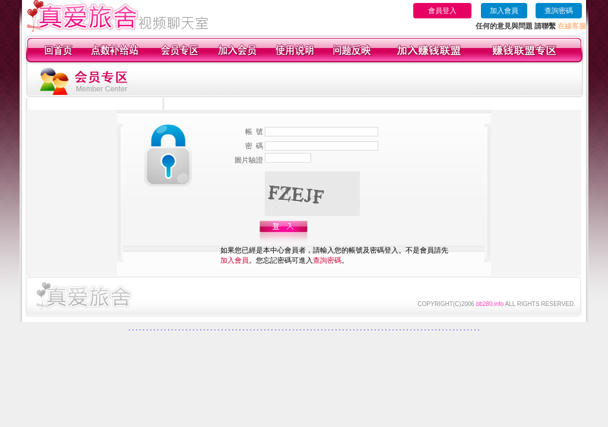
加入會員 (504, 11)
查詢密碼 (558, 11)
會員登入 (442, 11)
